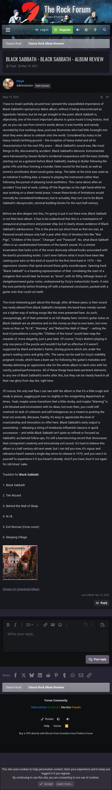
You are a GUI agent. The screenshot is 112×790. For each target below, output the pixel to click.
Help (47, 726)
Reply (104, 603)
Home (57, 726)
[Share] (101, 97)
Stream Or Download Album (21, 589)
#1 (107, 97)
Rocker (47, 719)
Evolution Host (68, 733)
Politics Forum (85, 733)
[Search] (104, 29)
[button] (86, 29)
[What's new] (95, 29)
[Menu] (8, 29)
